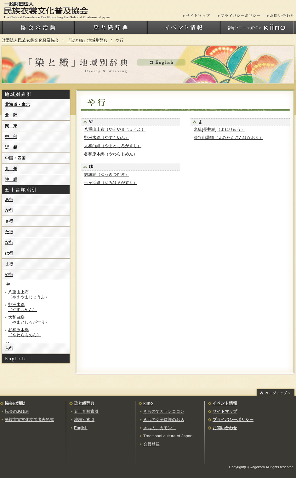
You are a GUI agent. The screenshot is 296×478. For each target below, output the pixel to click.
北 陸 (11, 115)
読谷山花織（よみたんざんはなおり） (228, 137)
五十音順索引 (86, 411)
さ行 (9, 221)
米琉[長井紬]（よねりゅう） (219, 129)
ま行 (9, 264)
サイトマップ (225, 411)
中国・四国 (15, 158)
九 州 (11, 168)
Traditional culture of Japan (167, 436)
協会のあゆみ (17, 411)
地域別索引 (84, 419)
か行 (9, 210)
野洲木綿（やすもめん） (106, 137)
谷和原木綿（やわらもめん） (110, 154)
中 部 (11, 136)
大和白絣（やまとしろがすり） (112, 145)
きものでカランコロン (163, 411)
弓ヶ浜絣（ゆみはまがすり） (110, 182)
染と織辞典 (84, 403)
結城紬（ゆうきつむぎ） (106, 174)
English (81, 427)
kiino (148, 403)
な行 (9, 242)
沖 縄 (11, 179)
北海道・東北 (17, 104)
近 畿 (11, 147)
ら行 (9, 348)
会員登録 (151, 444)
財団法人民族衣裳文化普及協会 (30, 40)
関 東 (11, 126)
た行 (9, 231)
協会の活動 (15, 403)
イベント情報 (225, 403)
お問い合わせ (225, 427)
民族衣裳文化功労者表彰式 (29, 419)
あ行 (9, 199)
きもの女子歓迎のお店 (163, 419)
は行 (9, 253)
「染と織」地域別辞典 (87, 40)
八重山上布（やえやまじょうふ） (114, 129)
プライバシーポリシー (233, 419)
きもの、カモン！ (159, 427)
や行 (9, 274)
